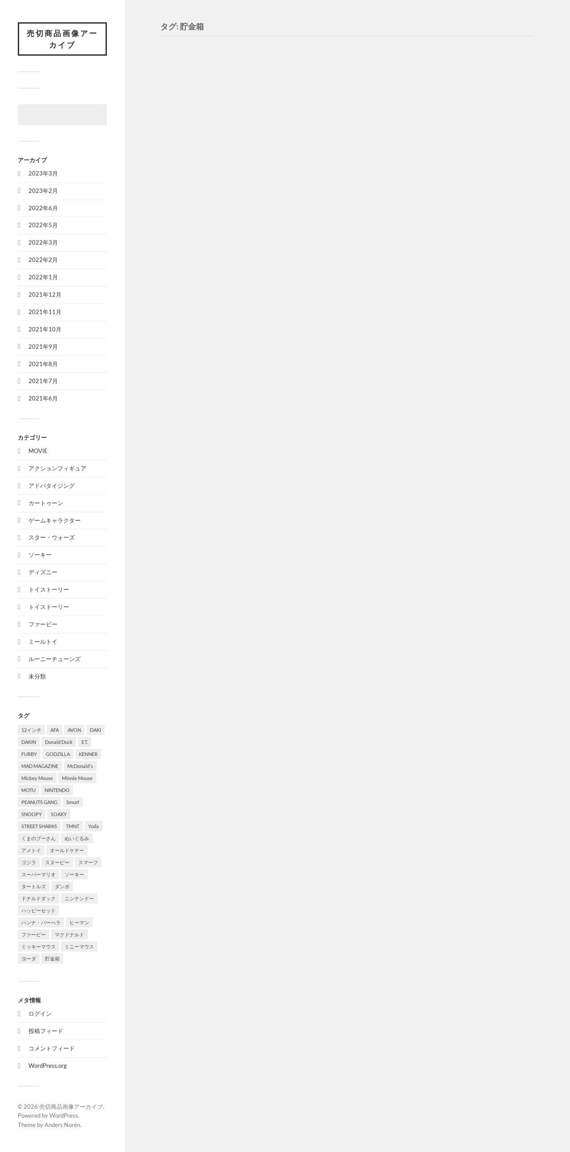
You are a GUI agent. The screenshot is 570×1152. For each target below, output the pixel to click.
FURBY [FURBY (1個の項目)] (29, 754)
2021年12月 (44, 294)
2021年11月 (44, 311)
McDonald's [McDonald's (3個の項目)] (80, 766)
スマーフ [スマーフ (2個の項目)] (88, 862)
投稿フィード (45, 1030)
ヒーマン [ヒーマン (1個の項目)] (79, 922)
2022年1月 (43, 277)
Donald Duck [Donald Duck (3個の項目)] (59, 742)
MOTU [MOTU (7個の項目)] (28, 790)
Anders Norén (62, 1124)
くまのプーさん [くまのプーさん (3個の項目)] (38, 838)
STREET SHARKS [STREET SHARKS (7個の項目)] (39, 826)
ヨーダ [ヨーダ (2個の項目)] (28, 958)
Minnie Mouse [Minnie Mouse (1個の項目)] (77, 778)
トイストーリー (48, 589)
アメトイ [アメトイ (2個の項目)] (31, 850)
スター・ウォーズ (51, 537)
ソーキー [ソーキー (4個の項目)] (74, 874)
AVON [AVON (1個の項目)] (74, 730)
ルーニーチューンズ (54, 658)
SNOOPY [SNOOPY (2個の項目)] (31, 814)
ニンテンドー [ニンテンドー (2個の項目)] (79, 898)
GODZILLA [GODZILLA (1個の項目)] (58, 754)
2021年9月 (43, 346)
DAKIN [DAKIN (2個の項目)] (28, 742)
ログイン (40, 1013)
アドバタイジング (51, 485)
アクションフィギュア (57, 468)
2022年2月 (43, 259)
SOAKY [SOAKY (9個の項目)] (59, 814)
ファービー (42, 624)
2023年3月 (43, 173)
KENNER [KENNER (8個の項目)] (88, 754)
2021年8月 (43, 364)
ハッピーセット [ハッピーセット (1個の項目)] (38, 910)
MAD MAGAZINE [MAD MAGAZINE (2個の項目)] (39, 766)
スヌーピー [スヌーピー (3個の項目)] (57, 862)
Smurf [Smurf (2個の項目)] (72, 802)
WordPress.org (47, 1065)
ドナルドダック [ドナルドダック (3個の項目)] (38, 898)
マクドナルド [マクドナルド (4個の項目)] (69, 934)
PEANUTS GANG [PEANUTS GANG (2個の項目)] (39, 802)
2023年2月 (43, 190)
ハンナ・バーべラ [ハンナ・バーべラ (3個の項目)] (41, 922)
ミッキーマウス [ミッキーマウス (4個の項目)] (38, 946)
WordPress (63, 1115)
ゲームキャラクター (54, 520)
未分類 (37, 676)
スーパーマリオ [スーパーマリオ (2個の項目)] (38, 874)
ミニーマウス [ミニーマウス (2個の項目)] (79, 946)
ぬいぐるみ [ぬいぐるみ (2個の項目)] (77, 838)
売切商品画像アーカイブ (62, 39)
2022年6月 (43, 208)
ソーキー (40, 554)
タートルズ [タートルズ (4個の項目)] (33, 886)
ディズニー (42, 572)
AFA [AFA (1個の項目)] (54, 730)
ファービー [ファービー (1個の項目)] (33, 934)
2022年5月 (43, 225)
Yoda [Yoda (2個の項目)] (93, 826)
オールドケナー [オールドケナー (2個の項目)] (67, 850)
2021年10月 (44, 329)
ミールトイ (42, 641)
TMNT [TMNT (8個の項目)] (72, 826)
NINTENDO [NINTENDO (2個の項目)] (57, 790)
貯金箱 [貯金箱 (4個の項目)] (52, 958)
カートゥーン (45, 503)
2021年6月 (43, 398)
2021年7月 (43, 380)
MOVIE (38, 450)
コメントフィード (51, 1048)
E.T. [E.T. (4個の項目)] (84, 742)
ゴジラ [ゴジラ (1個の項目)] (28, 862)
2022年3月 (43, 242)
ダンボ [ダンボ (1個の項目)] (62, 886)
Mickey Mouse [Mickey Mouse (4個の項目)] (37, 778)
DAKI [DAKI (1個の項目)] (95, 730)
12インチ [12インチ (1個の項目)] (31, 730)
